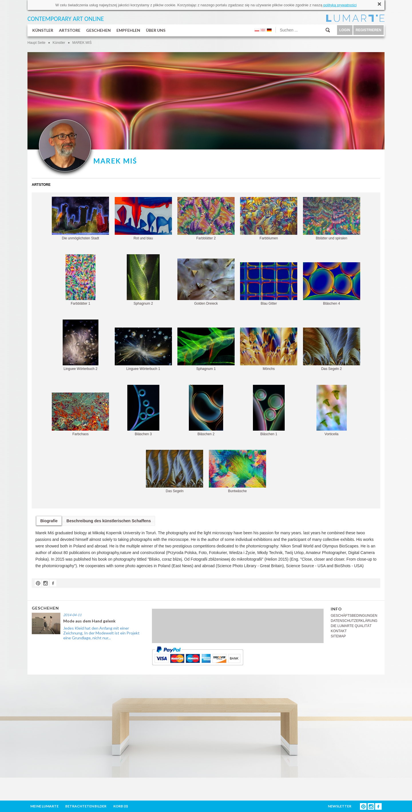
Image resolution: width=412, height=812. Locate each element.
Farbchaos (80, 414)
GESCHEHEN (98, 30)
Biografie (49, 521)
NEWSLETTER (339, 806)
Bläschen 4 (331, 284)
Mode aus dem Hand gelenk (89, 620)
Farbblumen (268, 218)
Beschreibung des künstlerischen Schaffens (108, 521)
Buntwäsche (237, 471)
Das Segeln (174, 471)
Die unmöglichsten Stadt (80, 218)
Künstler (59, 43)
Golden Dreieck (206, 282)
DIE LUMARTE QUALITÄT (351, 626)
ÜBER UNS (155, 30)
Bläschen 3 (143, 410)
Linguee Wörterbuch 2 (80, 345)
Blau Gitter (268, 284)
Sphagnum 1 (206, 349)
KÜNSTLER (42, 30)
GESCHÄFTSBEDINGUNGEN (354, 616)
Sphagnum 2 (143, 280)
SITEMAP (338, 636)
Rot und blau (143, 218)
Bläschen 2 (206, 410)
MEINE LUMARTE (44, 806)
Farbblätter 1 (81, 280)
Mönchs (268, 349)
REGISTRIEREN (368, 30)
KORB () (120, 806)
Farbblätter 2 (206, 218)
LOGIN (344, 30)
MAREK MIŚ (82, 43)
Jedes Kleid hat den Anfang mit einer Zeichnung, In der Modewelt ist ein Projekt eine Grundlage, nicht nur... (101, 633)
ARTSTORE (69, 30)
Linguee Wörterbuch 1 (143, 349)
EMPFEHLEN (128, 30)
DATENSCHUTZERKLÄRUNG (354, 621)
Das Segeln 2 (331, 349)
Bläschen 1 (269, 410)
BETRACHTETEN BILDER (85, 806)
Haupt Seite (36, 43)
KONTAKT (339, 631)
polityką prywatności (339, 5)
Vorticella (331, 410)
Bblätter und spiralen (331, 218)
